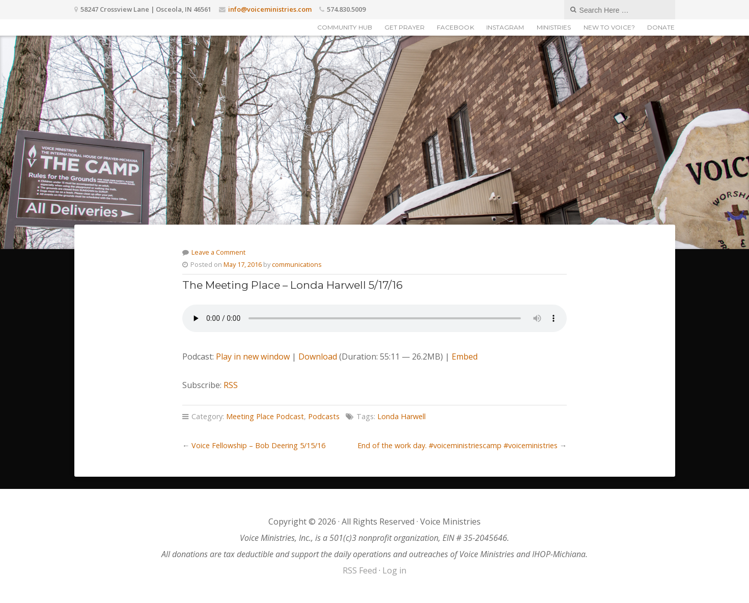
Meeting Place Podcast (265, 416)
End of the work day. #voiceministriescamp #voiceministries (457, 445)
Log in (394, 570)
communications (297, 264)
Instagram (505, 27)
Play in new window (253, 356)
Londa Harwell (401, 416)
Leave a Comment (218, 252)
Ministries (554, 27)
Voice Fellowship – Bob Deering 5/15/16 (258, 445)
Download (317, 356)
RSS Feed (360, 570)
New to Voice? (609, 27)
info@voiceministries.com (270, 9)
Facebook (455, 27)
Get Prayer (404, 27)
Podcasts (324, 416)
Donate (661, 27)
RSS (231, 385)
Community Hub (344, 27)
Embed (465, 356)
